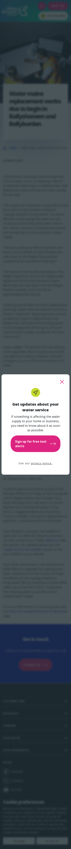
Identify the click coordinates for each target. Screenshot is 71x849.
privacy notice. (41, 463)
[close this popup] (61, 381)
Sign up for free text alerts (35, 443)
